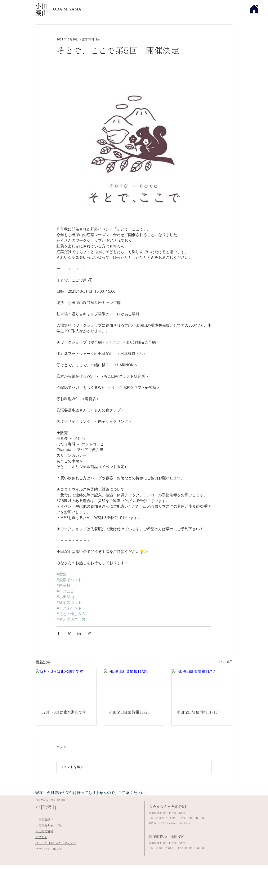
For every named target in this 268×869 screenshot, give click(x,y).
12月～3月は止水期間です (63, 712)
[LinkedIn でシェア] (79, 633)
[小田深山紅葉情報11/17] (202, 686)
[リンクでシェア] (89, 633)
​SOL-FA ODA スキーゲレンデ (55, 843)
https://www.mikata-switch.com (172, 823)
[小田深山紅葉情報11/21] (134, 686)
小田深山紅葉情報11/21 (129, 712)
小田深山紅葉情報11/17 (197, 712)
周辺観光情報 (44, 831)
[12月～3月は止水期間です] (66, 686)
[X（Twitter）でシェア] (69, 633)
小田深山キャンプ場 (48, 825)
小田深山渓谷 (44, 819)
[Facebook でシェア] (59, 633)
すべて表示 (225, 661)
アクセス (41, 837)
